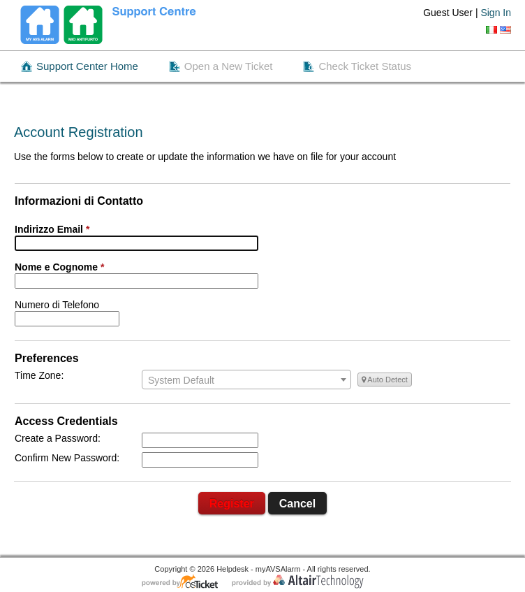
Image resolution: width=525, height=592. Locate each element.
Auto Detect (385, 379)
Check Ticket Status (364, 66)
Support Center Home (87, 66)
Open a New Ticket (228, 66)
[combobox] (246, 379)
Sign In (495, 12)
